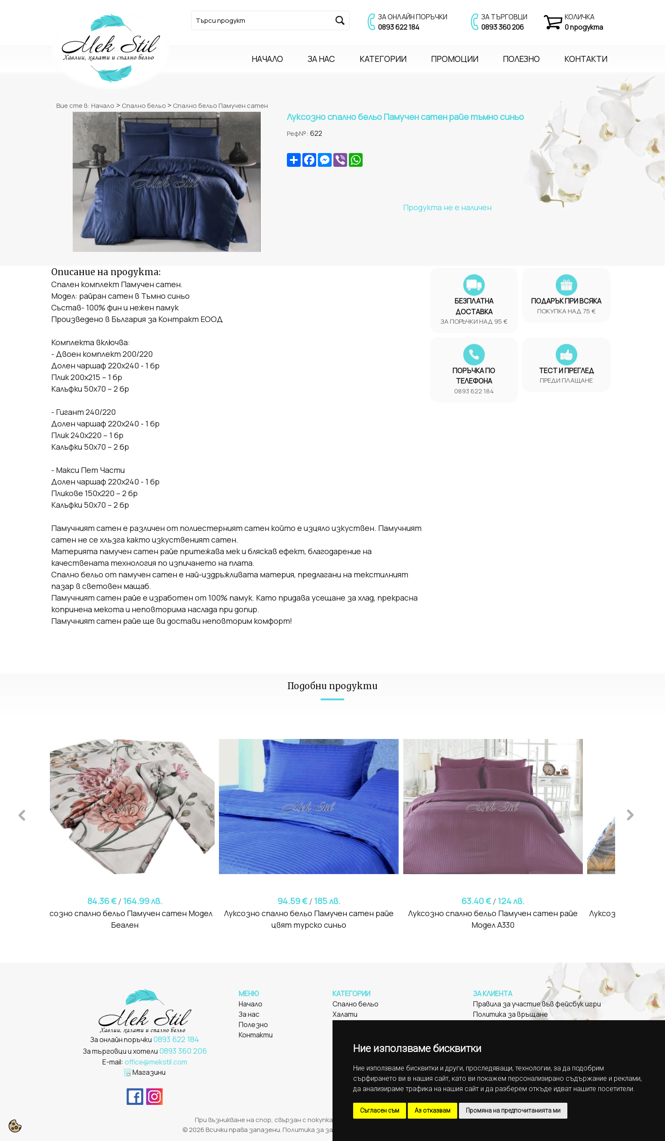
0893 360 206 (502, 27)
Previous (22, 814)
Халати (344, 1014)
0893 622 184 (398, 27)
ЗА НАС (321, 58)
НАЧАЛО (267, 58)
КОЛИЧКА (579, 16)
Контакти (256, 1035)
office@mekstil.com (156, 1062)
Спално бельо (144, 105)
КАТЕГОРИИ (383, 58)
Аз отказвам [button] (432, 1110)
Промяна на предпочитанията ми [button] (513, 1110)
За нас (249, 1014)
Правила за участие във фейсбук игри (537, 1004)
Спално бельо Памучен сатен (220, 105)
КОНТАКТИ (585, 58)
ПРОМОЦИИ (454, 58)
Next (630, 814)
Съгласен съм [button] (379, 1110)
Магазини (149, 1072)
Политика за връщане (510, 1014)
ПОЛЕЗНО (521, 58)
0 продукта (584, 27)
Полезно (253, 1024)
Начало (102, 105)
